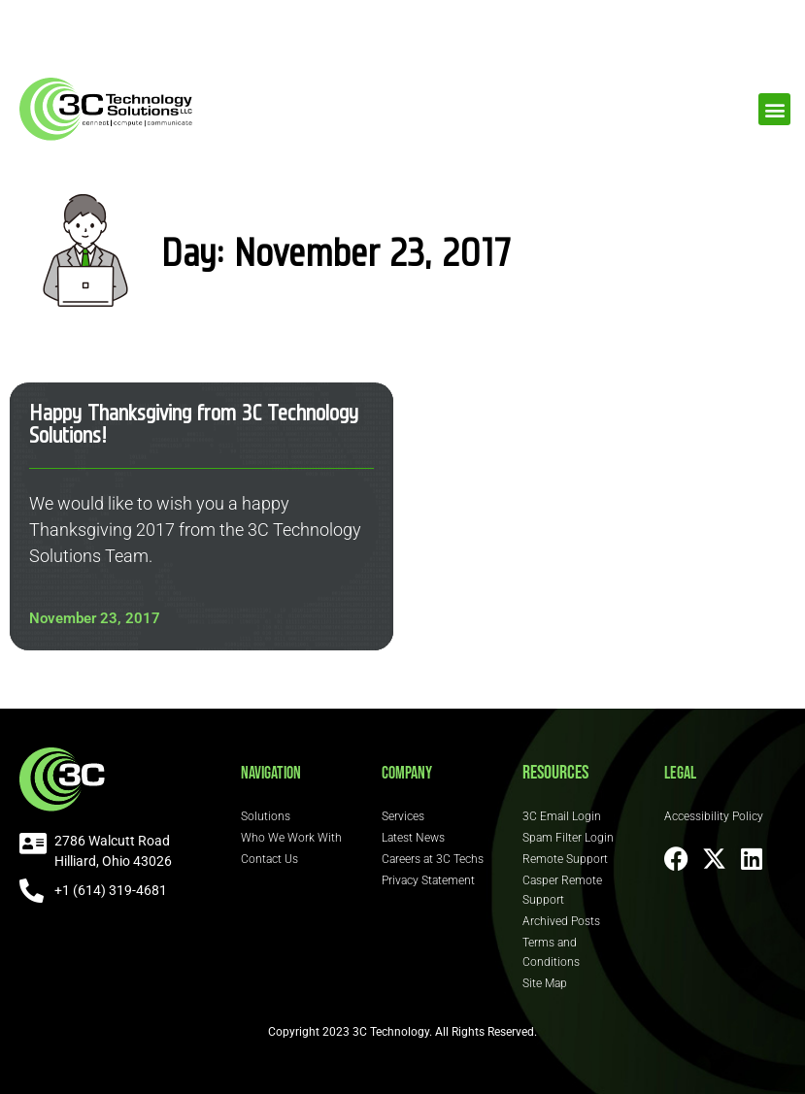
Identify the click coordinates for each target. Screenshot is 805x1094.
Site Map (544, 983)
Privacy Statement (428, 880)
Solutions (265, 816)
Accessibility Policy (713, 816)
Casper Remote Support (562, 890)
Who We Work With (291, 838)
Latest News (413, 838)
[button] (774, 109)
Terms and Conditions (551, 952)
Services (403, 816)
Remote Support (565, 859)
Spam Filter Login (568, 838)
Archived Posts (561, 921)
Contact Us (269, 859)
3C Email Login (561, 816)
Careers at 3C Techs (433, 859)
